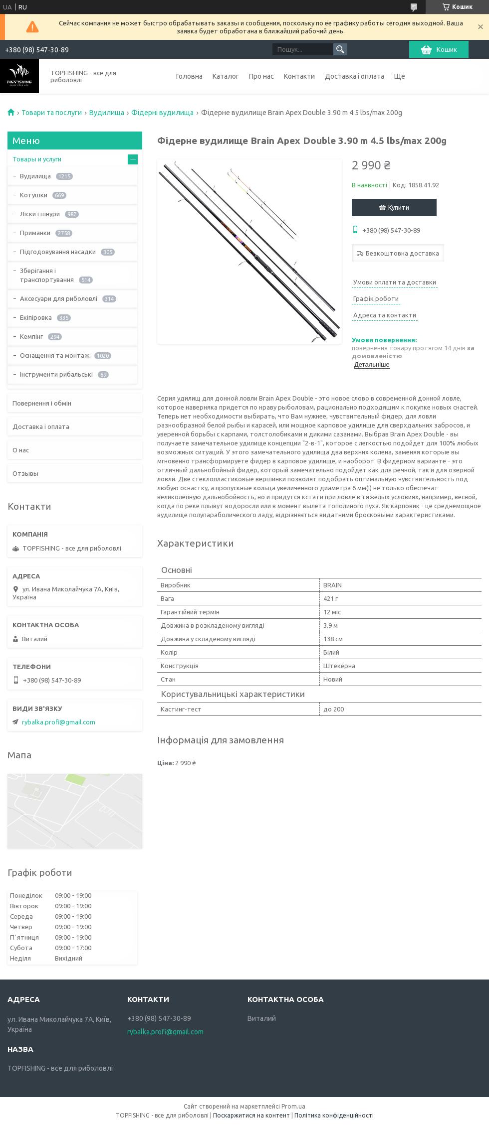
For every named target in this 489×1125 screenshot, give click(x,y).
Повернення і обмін (41, 403)
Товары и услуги (36, 158)
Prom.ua (293, 1106)
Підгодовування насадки (58, 251)
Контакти (299, 76)
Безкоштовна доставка (402, 253)
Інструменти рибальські (56, 374)
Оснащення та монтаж (54, 355)
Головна (189, 76)
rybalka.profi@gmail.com (58, 721)
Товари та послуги (51, 113)
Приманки (35, 232)
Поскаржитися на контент (251, 1115)
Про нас (261, 76)
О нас (20, 449)
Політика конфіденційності (334, 1115)
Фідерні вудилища (162, 113)
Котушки (33, 194)
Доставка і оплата (354, 76)
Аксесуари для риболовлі (58, 298)
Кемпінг (31, 336)
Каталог (226, 76)
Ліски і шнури (40, 213)
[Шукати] (340, 49)
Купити (398, 207)
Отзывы (25, 473)
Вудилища (106, 113)
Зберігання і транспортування (47, 275)
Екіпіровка (36, 317)
